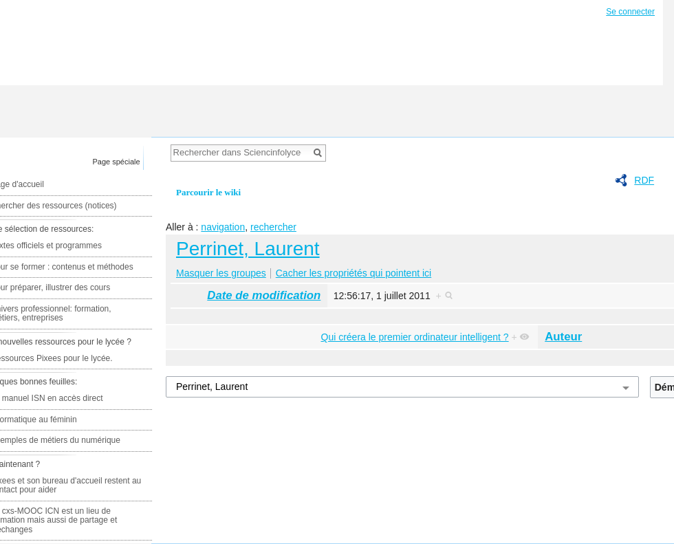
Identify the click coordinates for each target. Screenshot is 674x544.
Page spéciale (116, 161)
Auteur (563, 336)
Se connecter (630, 12)
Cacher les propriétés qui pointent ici (353, 273)
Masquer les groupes (221, 273)
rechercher (273, 226)
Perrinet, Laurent (248, 248)
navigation (223, 226)
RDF (644, 180)
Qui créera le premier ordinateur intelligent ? (415, 336)
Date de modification (263, 295)
